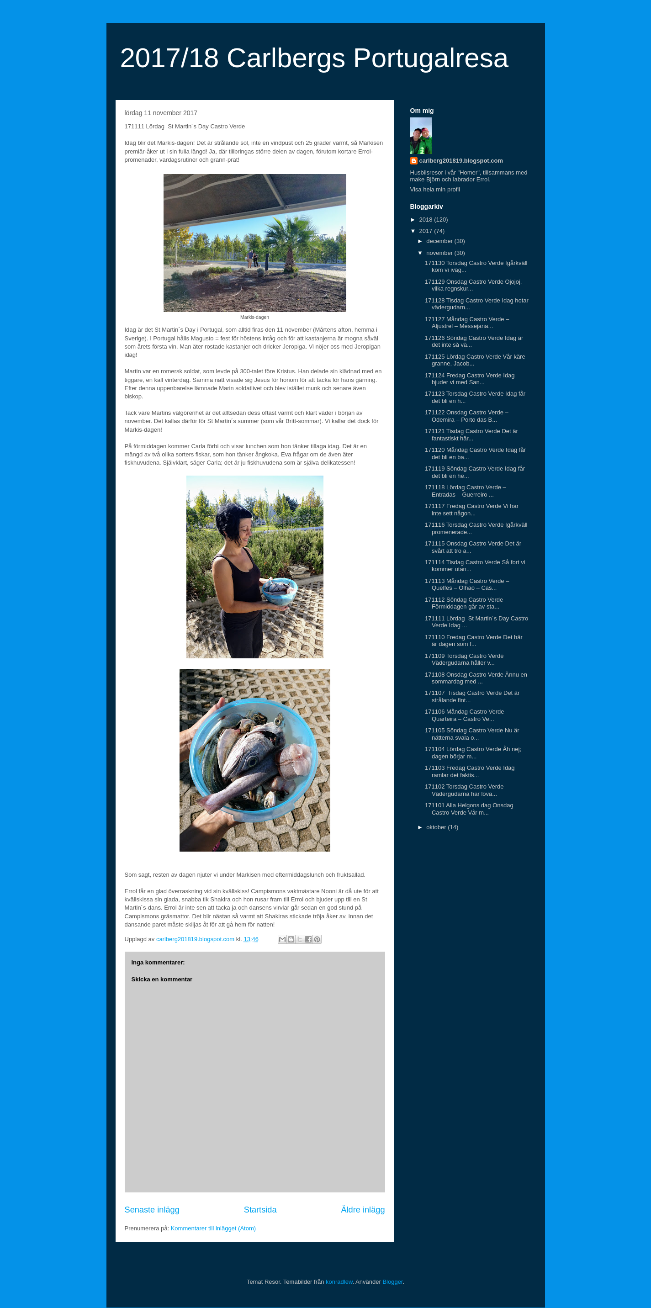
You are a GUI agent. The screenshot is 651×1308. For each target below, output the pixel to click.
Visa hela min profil (435, 189)
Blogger (392, 1281)
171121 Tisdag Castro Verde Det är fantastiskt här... (471, 435)
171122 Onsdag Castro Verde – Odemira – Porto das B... (466, 416)
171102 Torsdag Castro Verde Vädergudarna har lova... (464, 790)
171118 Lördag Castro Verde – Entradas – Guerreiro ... (465, 491)
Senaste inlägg (152, 1209)
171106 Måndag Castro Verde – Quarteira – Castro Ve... (467, 715)
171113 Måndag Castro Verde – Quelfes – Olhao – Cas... (467, 584)
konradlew (339, 1281)
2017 (426, 231)
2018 (426, 219)
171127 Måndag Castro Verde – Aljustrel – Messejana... (467, 323)
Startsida (260, 1209)
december (440, 241)
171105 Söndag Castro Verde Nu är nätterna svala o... (472, 734)
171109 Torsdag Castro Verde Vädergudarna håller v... (464, 659)
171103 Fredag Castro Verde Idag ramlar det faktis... (470, 771)
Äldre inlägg (363, 1209)
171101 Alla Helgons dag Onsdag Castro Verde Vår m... (469, 809)
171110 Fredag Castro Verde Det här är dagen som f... (474, 641)
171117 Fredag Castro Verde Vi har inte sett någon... (472, 510)
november (440, 252)
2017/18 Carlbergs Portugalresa (314, 57)
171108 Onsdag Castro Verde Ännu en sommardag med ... (476, 678)
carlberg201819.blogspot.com (461, 160)
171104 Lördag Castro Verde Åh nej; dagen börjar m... (473, 753)
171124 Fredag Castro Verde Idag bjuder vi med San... (470, 379)
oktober (437, 827)
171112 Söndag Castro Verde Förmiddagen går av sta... (464, 603)
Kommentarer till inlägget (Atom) (213, 1228)
